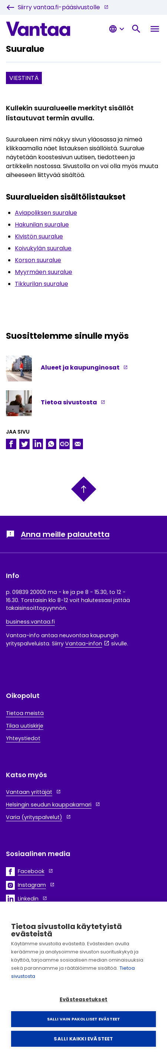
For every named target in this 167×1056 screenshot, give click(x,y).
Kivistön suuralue (39, 236)
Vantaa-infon (83, 643)
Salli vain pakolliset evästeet (83, 1019)
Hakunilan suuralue (42, 224)
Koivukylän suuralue (43, 248)
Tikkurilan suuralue (41, 284)
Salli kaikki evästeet (83, 1038)
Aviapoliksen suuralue (46, 212)
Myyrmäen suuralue (43, 272)
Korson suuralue (38, 260)
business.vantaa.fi (30, 621)
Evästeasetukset (83, 999)
